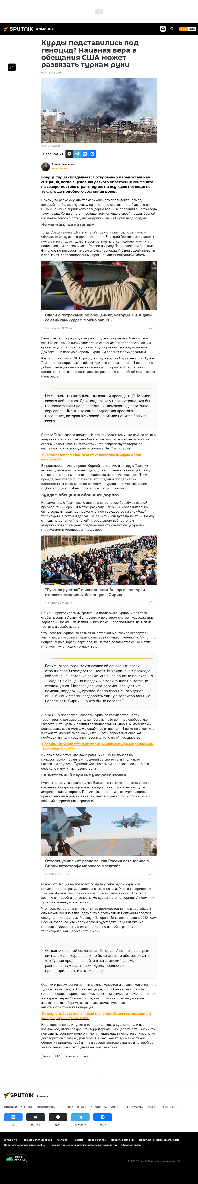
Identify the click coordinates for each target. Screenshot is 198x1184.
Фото (115, 1107)
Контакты (62, 1139)
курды (86, 1055)
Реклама (78, 1139)
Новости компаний (122, 1139)
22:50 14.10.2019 (51, 73)
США (57, 1055)
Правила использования (37, 1139)
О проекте (10, 1139)
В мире (82, 1107)
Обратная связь (131, 1145)
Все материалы (59, 168)
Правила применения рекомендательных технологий (83, 1145)
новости (10, 1107)
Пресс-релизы (97, 1139)
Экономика (46, 1107)
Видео (151, 1107)
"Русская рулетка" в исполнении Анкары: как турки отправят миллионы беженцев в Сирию (95, 592)
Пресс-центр (168, 1107)
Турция (46, 1055)
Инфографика (132, 1107)
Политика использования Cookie (24, 1145)
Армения (27, 1107)
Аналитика (99, 1107)
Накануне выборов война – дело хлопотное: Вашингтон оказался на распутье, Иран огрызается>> (96, 1015)
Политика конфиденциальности (159, 1139)
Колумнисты (71, 1055)
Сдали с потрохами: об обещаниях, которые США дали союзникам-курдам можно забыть (98, 317)
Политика (66, 1107)
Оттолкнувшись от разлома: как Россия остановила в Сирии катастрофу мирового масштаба (97, 863)
